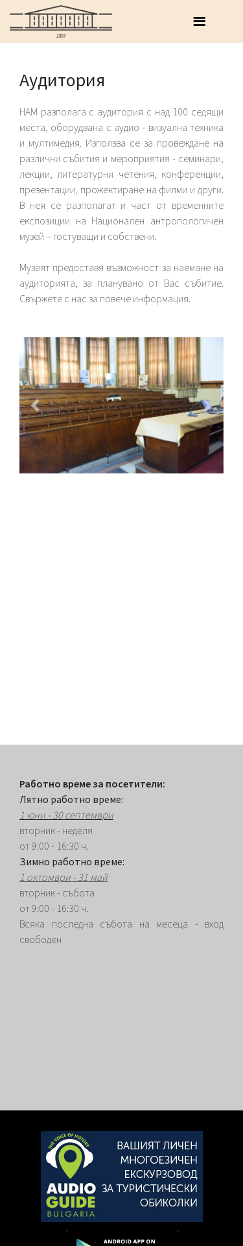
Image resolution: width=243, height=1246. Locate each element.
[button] (34, 405)
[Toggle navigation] (198, 21)
